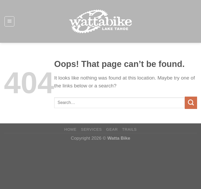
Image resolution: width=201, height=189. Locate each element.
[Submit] (191, 103)
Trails (129, 129)
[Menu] (9, 21)
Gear (112, 129)
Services (91, 129)
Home (70, 129)
